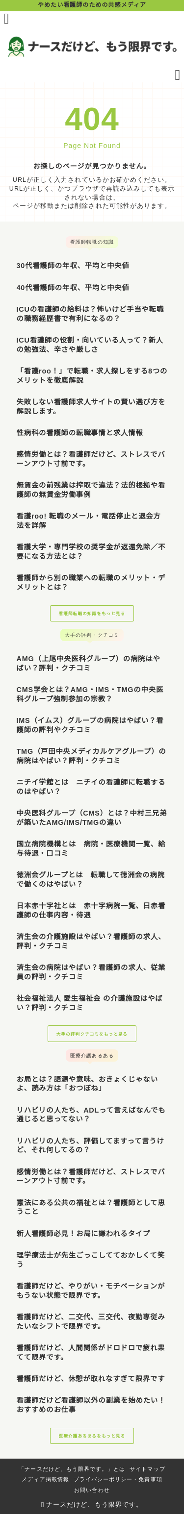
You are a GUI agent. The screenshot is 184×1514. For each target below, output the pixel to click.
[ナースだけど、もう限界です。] (91, 46)
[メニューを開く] (6, 18)
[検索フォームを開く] (178, 75)
